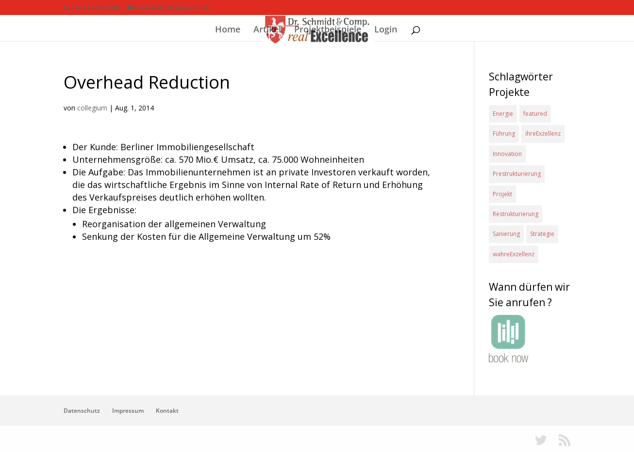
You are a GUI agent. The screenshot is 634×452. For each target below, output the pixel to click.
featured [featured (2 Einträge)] (535, 113)
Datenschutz (82, 410)
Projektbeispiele (327, 30)
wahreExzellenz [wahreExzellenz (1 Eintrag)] (513, 254)
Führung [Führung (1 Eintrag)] (504, 133)
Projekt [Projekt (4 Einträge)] (502, 194)
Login (385, 30)
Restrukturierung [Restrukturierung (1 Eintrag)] (515, 214)
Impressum (128, 410)
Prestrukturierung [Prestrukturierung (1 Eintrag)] (517, 174)
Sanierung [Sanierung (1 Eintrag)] (506, 234)
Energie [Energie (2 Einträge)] (503, 113)
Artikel (267, 30)
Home (227, 30)
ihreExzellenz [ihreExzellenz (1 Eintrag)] (543, 133)
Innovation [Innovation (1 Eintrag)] (507, 154)
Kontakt (167, 410)
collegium (92, 107)
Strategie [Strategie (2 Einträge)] (542, 234)
